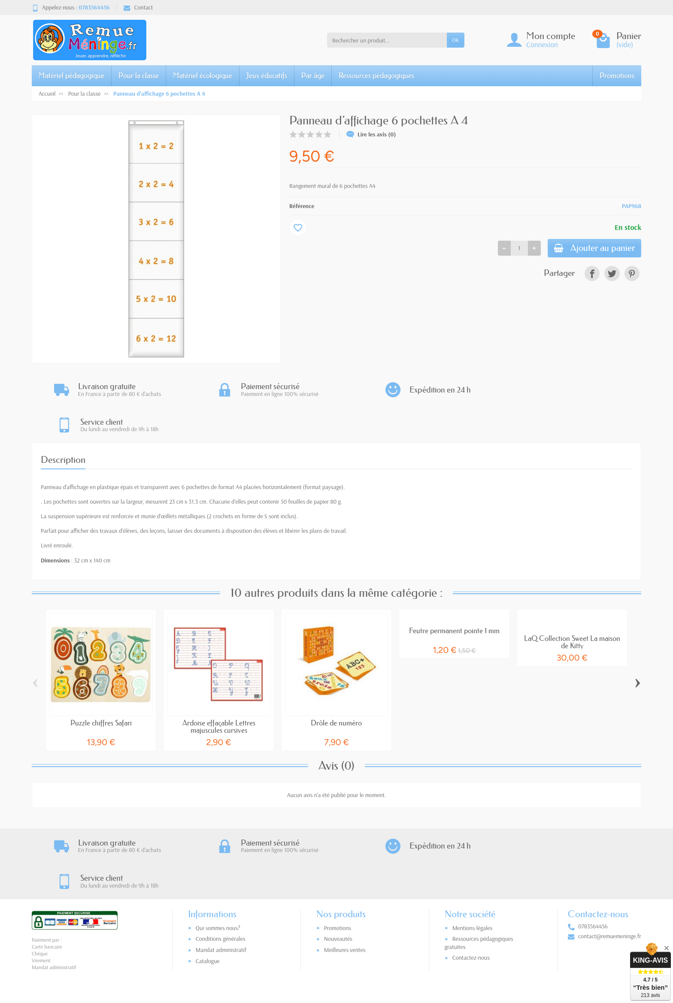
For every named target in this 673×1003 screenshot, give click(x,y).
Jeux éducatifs (266, 75)
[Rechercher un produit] (387, 40)
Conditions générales (221, 869)
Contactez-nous (471, 888)
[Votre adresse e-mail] (319, 950)
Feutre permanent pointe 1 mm (454, 595)
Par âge (312, 75)
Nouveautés (338, 869)
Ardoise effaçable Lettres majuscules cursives (218, 691)
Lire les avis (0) (371, 134)
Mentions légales (472, 858)
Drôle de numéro (336, 687)
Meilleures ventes (345, 880)
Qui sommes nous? (218, 858)
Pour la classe (138, 75)
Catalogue (208, 891)
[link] (592, 274)
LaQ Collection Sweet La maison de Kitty (572, 606)
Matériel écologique (202, 75)
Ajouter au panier (592, 248)
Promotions (617, 75)
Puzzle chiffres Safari (101, 687)
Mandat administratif (221, 880)
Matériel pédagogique (71, 75)
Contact (138, 7)
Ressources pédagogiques (376, 75)
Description (63, 424)
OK (455, 40)
